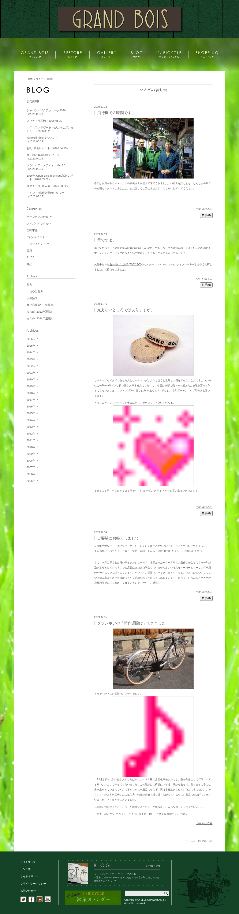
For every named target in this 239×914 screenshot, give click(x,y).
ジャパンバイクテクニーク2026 (115, 874)
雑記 (29, 264)
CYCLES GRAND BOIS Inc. (151, 900)
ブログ (39, 79)
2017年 (31, 399)
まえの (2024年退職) (39, 318)
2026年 (31, 339)
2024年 (31, 352)
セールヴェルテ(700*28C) (125, 264)
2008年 (31, 460)
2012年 (31, 433)
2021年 (31, 372)
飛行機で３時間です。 (116, 113)
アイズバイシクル (38, 223)
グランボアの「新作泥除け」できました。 (133, 623)
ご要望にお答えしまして (118, 538)
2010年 (31, 447)
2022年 (31, 366)
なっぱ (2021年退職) (39, 311)
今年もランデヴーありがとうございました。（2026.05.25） (50, 129)
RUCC (31, 257)
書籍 (29, 250)
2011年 (31, 440)
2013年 (31, 426)
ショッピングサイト (152, 490)
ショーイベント (36, 243)
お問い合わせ (28, 890)
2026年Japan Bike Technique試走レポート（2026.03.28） (50, 177)
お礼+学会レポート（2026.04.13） (48, 148)
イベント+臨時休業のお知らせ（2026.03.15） (45, 194)
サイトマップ (28, 862)
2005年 (31, 480)
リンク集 (25, 869)
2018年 (31, 393)
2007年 (31, 467)
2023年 (31, 359)
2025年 (31, 345)
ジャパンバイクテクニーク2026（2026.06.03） (46, 112)
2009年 (31, 453)
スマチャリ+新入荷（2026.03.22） (48, 186)
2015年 (31, 413)
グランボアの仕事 (38, 216)
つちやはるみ (204, 209)
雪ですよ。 (106, 240)
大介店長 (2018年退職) (41, 304)
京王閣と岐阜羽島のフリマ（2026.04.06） (43, 156)
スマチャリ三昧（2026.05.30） (46, 120)
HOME (30, 79)
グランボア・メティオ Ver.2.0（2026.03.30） (46, 167)
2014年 (31, 420)
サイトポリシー (29, 876)
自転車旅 (32, 230)
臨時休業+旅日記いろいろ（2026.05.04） (43, 139)
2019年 (31, 386)
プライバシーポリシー (33, 883)
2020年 (31, 379)
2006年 (31, 474)
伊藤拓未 (32, 298)
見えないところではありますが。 (125, 310)
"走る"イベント (36, 237)
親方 (29, 284)
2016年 (31, 406)
